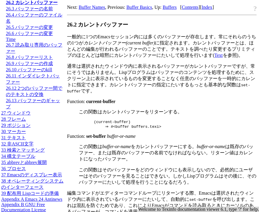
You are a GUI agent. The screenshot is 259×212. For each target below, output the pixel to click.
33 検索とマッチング (23, 150)
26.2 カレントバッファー (32, 2)
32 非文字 (17, 143)
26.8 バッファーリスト (29, 57)
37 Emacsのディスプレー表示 (31, 174)
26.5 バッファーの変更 (29, 27)
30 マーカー (13, 131)
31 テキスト (13, 137)
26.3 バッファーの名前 (29, 8)
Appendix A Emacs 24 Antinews (31, 199)
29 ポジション (16, 125)
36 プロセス (13, 168)
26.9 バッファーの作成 (29, 63)
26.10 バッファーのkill (29, 69)
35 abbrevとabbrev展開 (24, 162)
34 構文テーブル (18, 156)
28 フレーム (13, 119)
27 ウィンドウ (16, 112)
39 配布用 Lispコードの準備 (30, 193)
